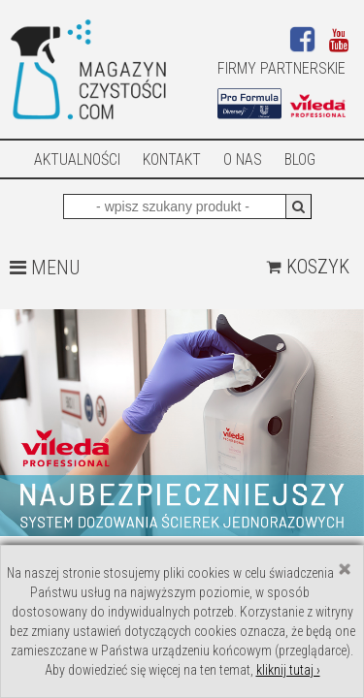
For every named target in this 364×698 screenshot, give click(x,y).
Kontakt (172, 159)
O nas (242, 159)
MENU (45, 267)
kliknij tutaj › (288, 670)
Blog (299, 159)
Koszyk (307, 266)
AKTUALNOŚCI (77, 159)
